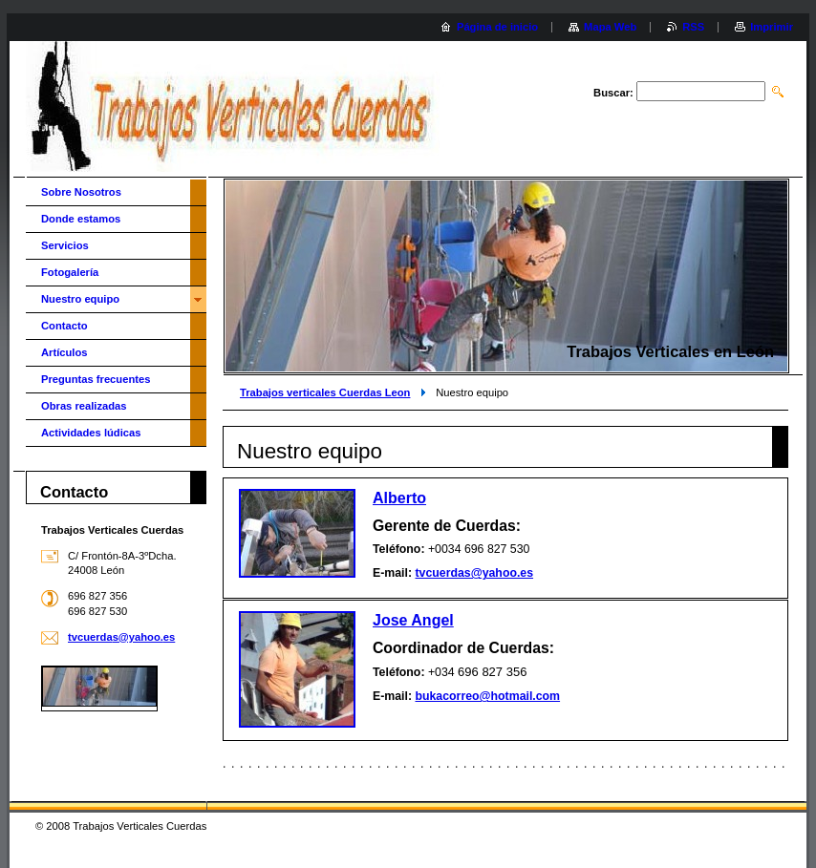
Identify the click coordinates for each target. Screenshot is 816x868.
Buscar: (613, 92)
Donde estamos (80, 218)
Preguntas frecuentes (95, 379)
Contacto (64, 325)
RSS (693, 26)
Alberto (399, 498)
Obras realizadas (84, 406)
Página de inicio (497, 26)
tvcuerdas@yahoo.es (474, 573)
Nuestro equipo (80, 299)
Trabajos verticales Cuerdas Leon (325, 392)
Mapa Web (610, 26)
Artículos (64, 352)
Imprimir (771, 26)
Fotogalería (69, 272)
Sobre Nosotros (81, 192)
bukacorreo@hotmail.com (487, 696)
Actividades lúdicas (90, 432)
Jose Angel (413, 620)
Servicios (65, 245)
